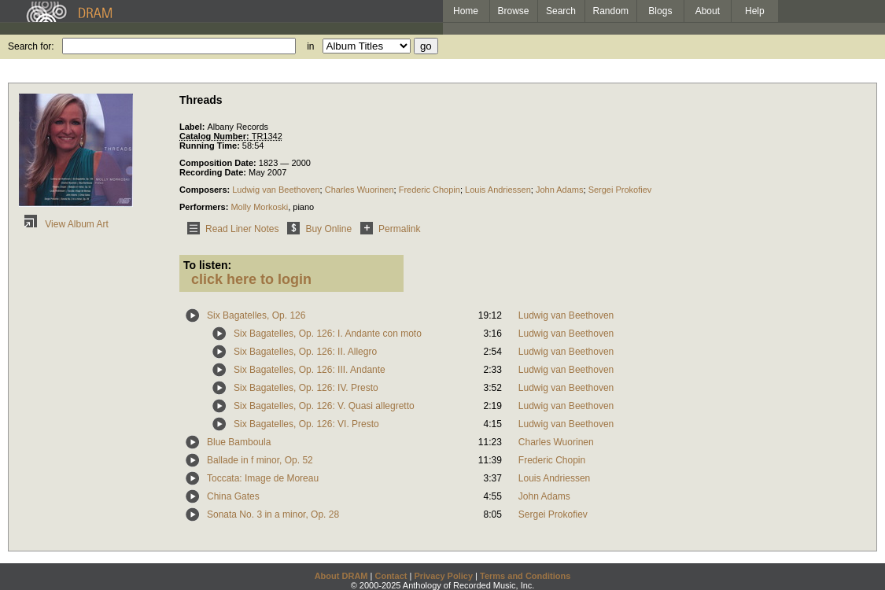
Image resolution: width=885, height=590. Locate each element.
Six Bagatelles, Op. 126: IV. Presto (306, 387)
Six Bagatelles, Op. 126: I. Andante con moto (328, 333)
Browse (513, 11)
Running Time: (210, 145)
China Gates (233, 496)
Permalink (387, 228)
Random (611, 11)
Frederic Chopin (429, 189)
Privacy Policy (443, 576)
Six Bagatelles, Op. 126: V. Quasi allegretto (324, 405)
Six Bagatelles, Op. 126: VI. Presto (306, 424)
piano (303, 207)
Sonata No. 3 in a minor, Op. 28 (273, 514)
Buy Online (317, 228)
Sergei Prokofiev (620, 189)
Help (755, 11)
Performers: (204, 207)
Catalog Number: (215, 136)
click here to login (251, 279)
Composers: (205, 189)
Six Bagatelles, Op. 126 (256, 315)
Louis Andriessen (498, 189)
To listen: (207, 265)
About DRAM (341, 576)
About (707, 11)
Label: (193, 126)
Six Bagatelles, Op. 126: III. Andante (309, 369)
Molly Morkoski (259, 207)
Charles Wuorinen (359, 189)
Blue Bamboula (239, 442)
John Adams (560, 189)
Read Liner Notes (230, 228)
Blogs (660, 11)
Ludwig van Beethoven (275, 189)
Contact (390, 576)
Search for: (31, 46)
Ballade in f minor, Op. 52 (260, 460)
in (310, 46)
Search (561, 11)
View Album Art (64, 224)
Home (465, 11)
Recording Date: (214, 172)
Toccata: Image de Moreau (263, 478)
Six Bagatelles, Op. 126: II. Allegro (305, 351)
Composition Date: (219, 163)
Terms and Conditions (525, 576)
